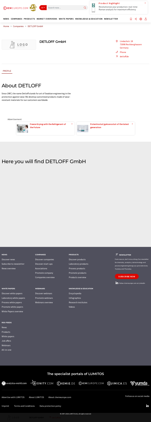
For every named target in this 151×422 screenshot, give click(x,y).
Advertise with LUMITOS (13, 397)
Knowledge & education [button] (89, 18)
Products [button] (29, 18)
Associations (41, 268)
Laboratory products (78, 263)
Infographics (75, 298)
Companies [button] (16, 18)
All (42, 7)
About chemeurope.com (59, 397)
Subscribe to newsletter (13, 263)
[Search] (85, 7)
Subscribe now (126, 276)
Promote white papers (12, 306)
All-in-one (6, 349)
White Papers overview (12, 311)
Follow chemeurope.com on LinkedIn (130, 283)
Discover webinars (43, 293)
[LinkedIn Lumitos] (147, 406)
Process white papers (12, 302)
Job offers (6, 340)
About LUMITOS (36, 397)
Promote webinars (44, 298)
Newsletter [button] (111, 18)
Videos (72, 306)
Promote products (77, 272)
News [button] (6, 18)
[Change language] (141, 19)
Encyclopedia (75, 293)
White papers (8, 336)
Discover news (8, 259)
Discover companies (44, 259)
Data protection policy (50, 406)
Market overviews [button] (47, 18)
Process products (77, 268)
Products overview (77, 277)
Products (6, 332)
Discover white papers (12, 293)
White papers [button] (66, 18)
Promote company (44, 272)
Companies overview (45, 277)
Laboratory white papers (13, 298)
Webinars (6, 345)
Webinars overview (44, 302)
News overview (9, 268)
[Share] (136, 19)
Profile (7, 70)
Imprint (5, 406)
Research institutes (78, 302)
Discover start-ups (44, 263)
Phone (120, 52)
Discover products (77, 259)
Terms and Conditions (24, 406)
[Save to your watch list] (131, 19)
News (4, 327)
